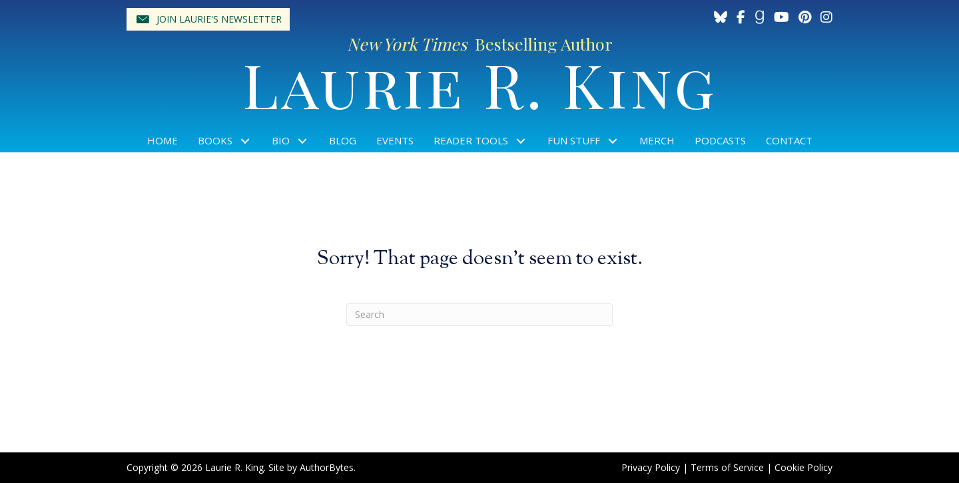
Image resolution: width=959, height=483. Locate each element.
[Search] (479, 314)
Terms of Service (727, 467)
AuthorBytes (327, 467)
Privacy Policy (650, 467)
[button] (208, 19)
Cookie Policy (803, 467)
